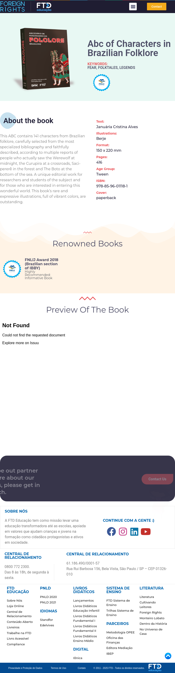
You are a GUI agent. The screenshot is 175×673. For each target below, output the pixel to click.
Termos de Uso (58, 668)
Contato (82, 668)
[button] (133, 6)
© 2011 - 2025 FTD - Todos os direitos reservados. (119, 668)
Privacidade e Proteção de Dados (25, 668)
